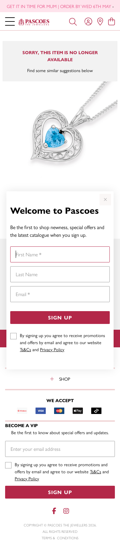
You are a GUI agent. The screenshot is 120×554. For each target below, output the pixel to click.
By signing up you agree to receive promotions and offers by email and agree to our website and (62, 342)
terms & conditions (60, 537)
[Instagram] (66, 511)
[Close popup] (105, 199)
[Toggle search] (73, 21)
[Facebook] (54, 511)
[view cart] (111, 21)
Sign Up (60, 317)
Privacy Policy (52, 349)
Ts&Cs (25, 349)
